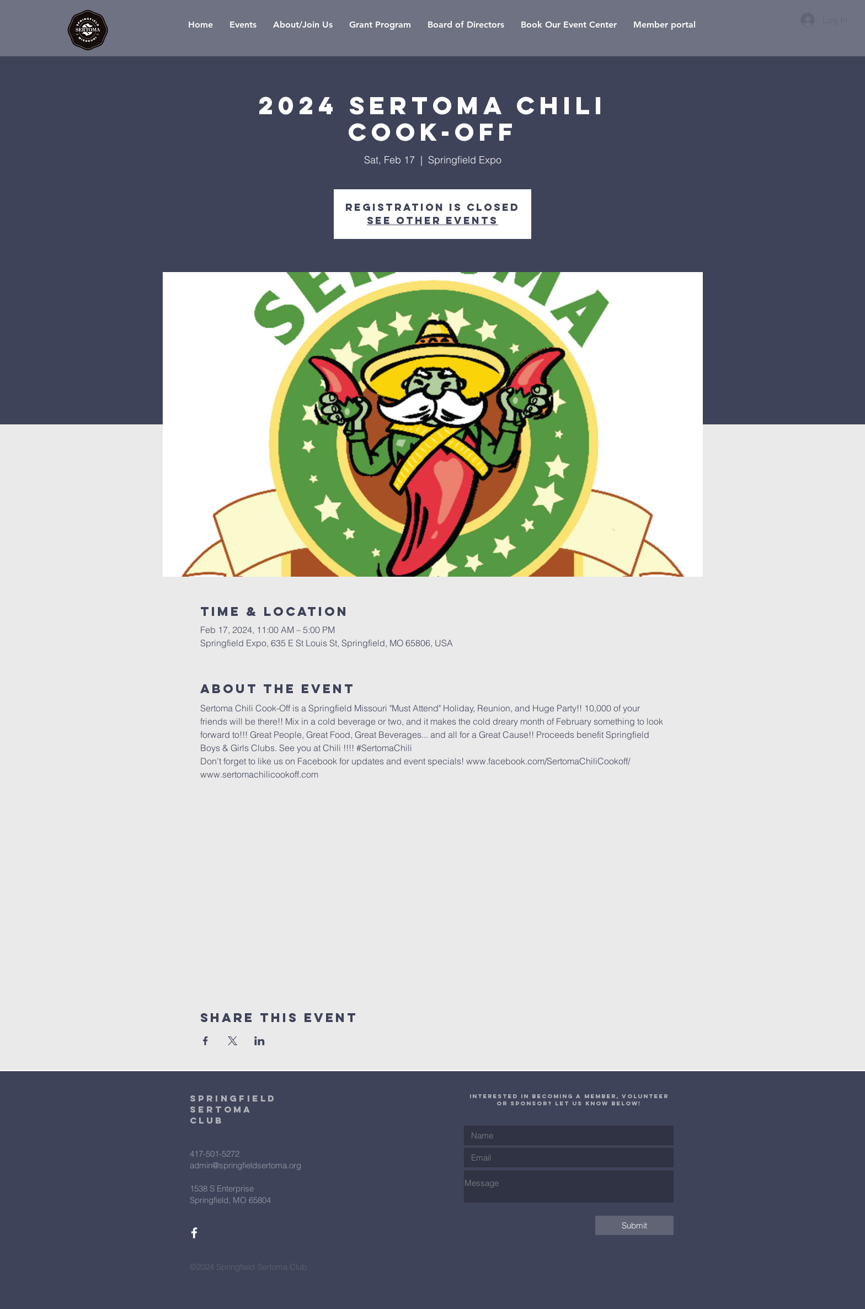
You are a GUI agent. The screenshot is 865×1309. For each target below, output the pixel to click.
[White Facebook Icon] (194, 1233)
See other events (432, 220)
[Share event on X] (232, 1040)
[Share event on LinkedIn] (259, 1040)
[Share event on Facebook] (205, 1040)
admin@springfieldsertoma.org (245, 1165)
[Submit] (634, 1225)
